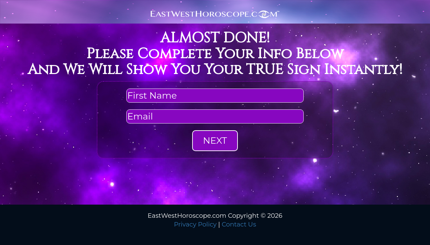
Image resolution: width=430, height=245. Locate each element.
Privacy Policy (195, 224)
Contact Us (239, 224)
